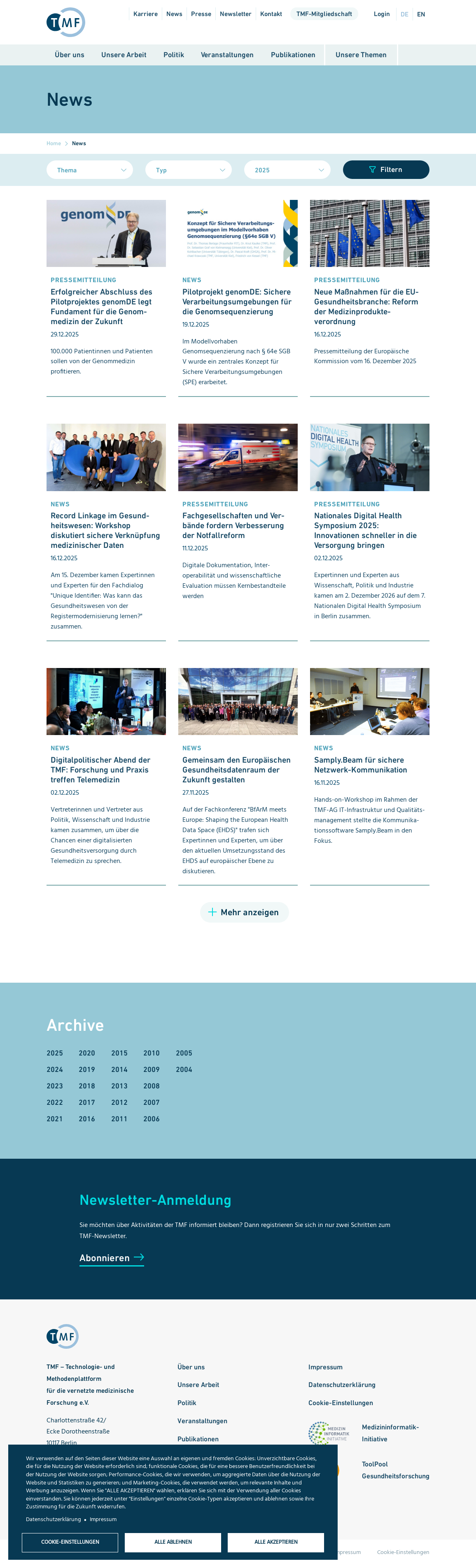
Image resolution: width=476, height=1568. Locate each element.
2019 (87, 1071)
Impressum (325, 1369)
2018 (87, 1088)
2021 (55, 1121)
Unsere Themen (361, 56)
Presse (201, 14)
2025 (55, 1055)
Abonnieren (104, 1259)
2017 (87, 1104)
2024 (55, 1071)
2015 (119, 1055)
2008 (151, 1088)
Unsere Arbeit (124, 56)
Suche (414, 56)
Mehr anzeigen (250, 914)
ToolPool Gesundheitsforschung (395, 1472)
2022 (55, 1104)
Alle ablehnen (173, 1542)
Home (54, 145)
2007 (151, 1104)
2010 (151, 1055)
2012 (119, 1104)
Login (382, 14)
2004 (184, 1071)
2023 (55, 1088)
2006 (151, 1121)
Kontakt (271, 14)
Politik (173, 56)
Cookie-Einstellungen (340, 1405)
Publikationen (293, 56)
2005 (184, 1055)
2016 (87, 1121)
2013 (119, 1088)
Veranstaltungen (227, 56)
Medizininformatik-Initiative (390, 1435)
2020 (87, 1055)
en (421, 14)
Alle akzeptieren (275, 1542)
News (174, 14)
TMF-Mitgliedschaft (324, 14)
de (404, 14)
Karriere (145, 14)
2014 (119, 1071)
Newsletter (236, 14)
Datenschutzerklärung (342, 1387)
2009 (151, 1071)
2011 (119, 1121)
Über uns (69, 56)
